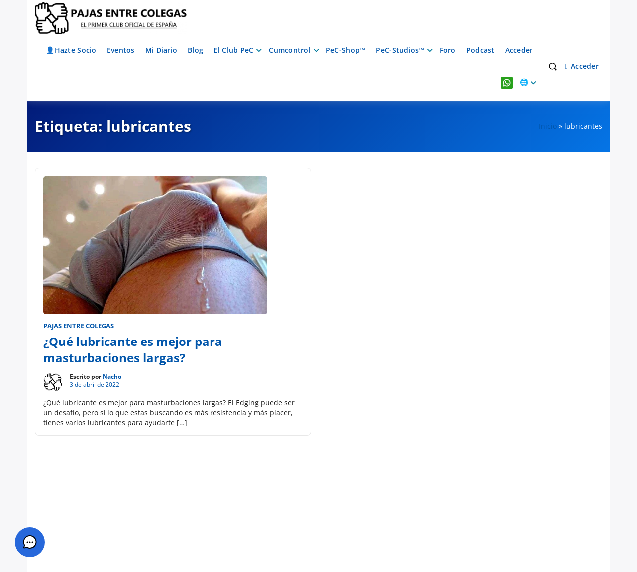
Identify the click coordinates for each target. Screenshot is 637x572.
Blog (195, 50)
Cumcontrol (290, 50)
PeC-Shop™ (346, 50)
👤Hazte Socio (71, 50)
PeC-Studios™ (400, 50)
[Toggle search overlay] (553, 66)
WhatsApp (507, 82)
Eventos (121, 50)
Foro (448, 50)
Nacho (112, 376)
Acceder (519, 50)
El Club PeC (233, 50)
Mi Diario (161, 50)
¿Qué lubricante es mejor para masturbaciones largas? (132, 349)
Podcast (480, 50)
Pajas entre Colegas (78, 325)
